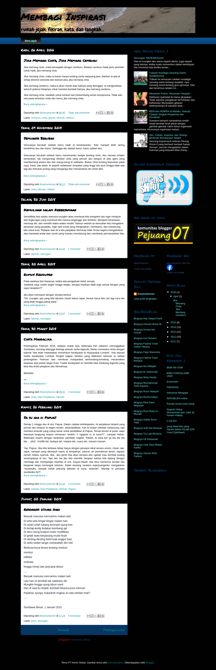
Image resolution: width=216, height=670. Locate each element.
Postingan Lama (114, 630)
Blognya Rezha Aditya (146, 397)
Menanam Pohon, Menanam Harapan (169, 93)
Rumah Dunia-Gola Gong (180, 403)
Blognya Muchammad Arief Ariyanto (145, 384)
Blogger (150, 662)
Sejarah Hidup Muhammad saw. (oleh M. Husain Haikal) (181, 412)
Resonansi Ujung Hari (42, 509)
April (176, 296)
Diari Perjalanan (46, 397)
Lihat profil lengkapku (145, 298)
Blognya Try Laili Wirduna (147, 433)
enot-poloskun (115, 662)
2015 (173, 322)
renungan (45, 254)
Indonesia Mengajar (177, 392)
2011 (173, 341)
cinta (44, 117)
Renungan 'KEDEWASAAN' (149, 58)
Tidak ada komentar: (79, 112)
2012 (173, 336)
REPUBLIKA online (177, 398)
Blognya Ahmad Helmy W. (148, 324)
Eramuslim (172, 381)
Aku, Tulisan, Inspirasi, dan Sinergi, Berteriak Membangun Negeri (168, 136)
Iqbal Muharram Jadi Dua (178, 263)
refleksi (70, 117)
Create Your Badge (142, 269)
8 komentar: (75, 615)
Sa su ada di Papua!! (40, 417)
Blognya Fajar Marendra (147, 352)
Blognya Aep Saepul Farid (148, 318)
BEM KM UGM (175, 367)
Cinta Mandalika (38, 339)
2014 (173, 327)
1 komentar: (75, 249)
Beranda (63, 630)
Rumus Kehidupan (38, 274)
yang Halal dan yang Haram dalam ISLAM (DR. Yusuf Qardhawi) (181, 429)
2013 (173, 331)
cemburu (36, 117)
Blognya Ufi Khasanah (146, 439)
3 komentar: (75, 392)
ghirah (52, 117)
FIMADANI (172, 387)
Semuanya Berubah (39, 138)
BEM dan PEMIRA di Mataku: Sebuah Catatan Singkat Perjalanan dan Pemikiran (169, 114)
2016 (173, 292)
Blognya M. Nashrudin (146, 371)
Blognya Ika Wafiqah (145, 366)
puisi (33, 620)
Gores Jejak (31, 40)
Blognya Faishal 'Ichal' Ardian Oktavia (146, 345)
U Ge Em (172, 420)
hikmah (61, 117)
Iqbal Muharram (141, 263)
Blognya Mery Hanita (145, 377)
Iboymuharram (146, 293)
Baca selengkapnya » (35, 104)
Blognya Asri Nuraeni (145, 338)
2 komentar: (75, 483)
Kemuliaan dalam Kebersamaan (50, 209)
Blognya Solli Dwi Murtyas (148, 428)
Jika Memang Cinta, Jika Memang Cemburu (60, 60)
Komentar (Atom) (81, 639)
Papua (72, 489)
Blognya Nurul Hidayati (146, 391)
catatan (35, 489)
